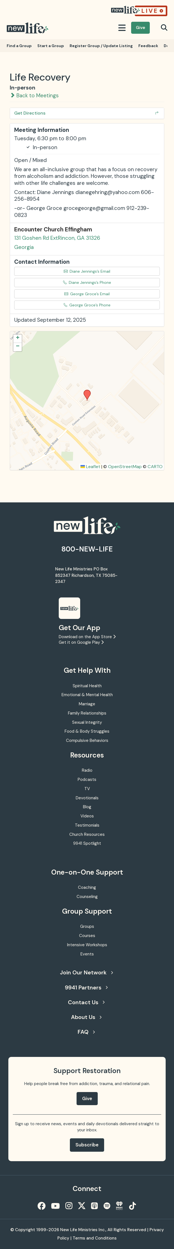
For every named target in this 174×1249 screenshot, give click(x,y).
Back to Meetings (34, 95)
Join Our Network (86, 972)
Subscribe (87, 1145)
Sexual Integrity (87, 722)
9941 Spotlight (87, 843)
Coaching (87, 887)
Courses (87, 935)
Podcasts (87, 779)
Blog (87, 807)
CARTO (155, 466)
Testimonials (87, 825)
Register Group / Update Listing (101, 45)
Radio (87, 770)
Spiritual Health (87, 686)
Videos (87, 816)
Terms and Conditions (95, 1238)
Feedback (148, 45)
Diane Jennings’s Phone (87, 282)
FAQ (86, 1031)
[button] (85, 391)
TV (87, 788)
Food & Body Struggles (87, 731)
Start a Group (50, 45)
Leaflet (90, 466)
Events (87, 954)
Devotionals (87, 798)
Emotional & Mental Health (87, 695)
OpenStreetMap (125, 466)
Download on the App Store (87, 637)
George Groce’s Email (87, 293)
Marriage (87, 704)
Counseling (87, 896)
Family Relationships (87, 713)
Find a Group (19, 45)
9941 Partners (86, 987)
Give (140, 27)
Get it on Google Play (81, 642)
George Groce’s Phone (87, 305)
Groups (87, 926)
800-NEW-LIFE (87, 549)
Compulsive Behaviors (87, 740)
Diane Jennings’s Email (87, 271)
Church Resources (87, 834)
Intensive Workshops (87, 945)
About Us (86, 1017)
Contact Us (86, 1002)
